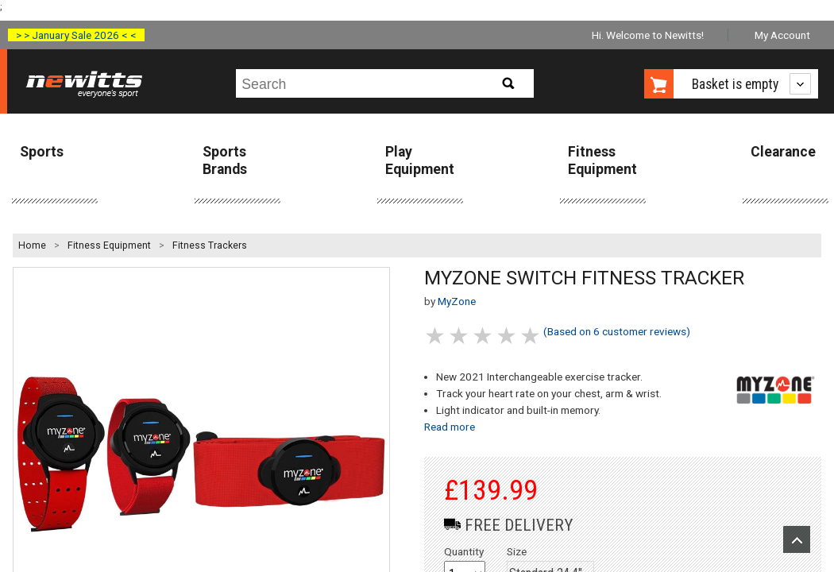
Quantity (464, 551)
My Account (782, 35)
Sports (42, 152)
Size (517, 551)
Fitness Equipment (602, 160)
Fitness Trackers (209, 245)
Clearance (783, 152)
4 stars (507, 336)
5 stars (531, 336)
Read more (449, 426)
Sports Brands (225, 160)
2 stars (460, 336)
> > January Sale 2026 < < (76, 35)
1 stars (436, 336)
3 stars (484, 336)
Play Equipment (419, 160)
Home (32, 245)
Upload (796, 539)
